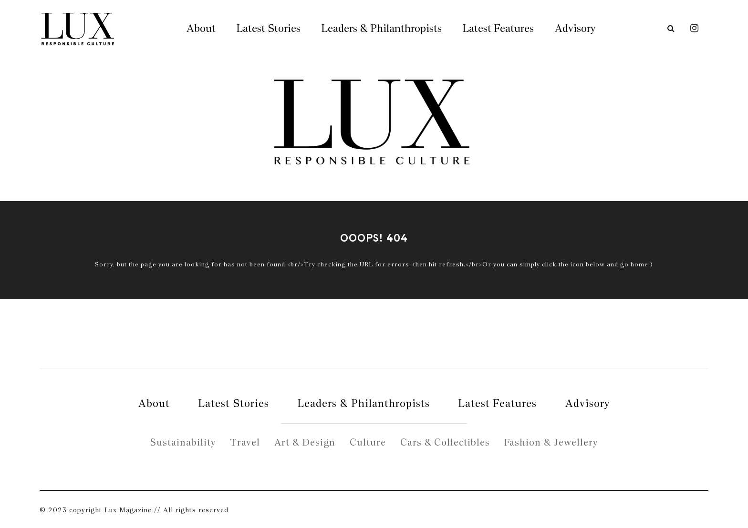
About (201, 28)
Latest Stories (269, 28)
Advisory (575, 28)
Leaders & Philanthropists (382, 28)
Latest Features (498, 28)
